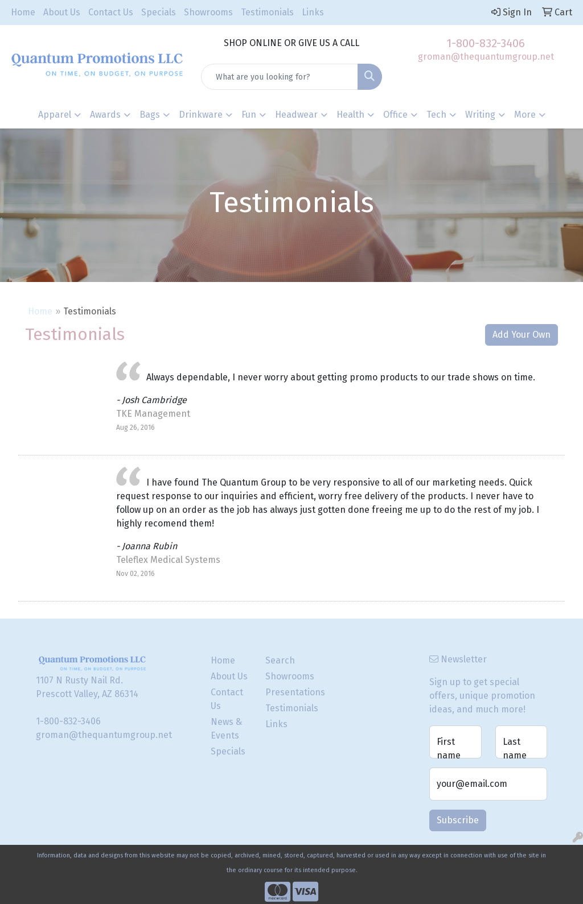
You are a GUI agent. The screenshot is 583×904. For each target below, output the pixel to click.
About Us (61, 12)
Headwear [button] (296, 114)
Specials (158, 12)
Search (280, 660)
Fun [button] (248, 114)
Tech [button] (436, 114)
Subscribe (458, 820)
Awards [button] (105, 114)
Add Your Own (521, 334)
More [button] (525, 114)
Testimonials (267, 12)
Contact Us (110, 12)
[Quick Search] (279, 77)
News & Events (226, 728)
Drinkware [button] (201, 114)
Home (23, 12)
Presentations (285, 692)
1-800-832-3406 (485, 43)
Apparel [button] (54, 114)
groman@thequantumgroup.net (486, 56)
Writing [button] (480, 114)
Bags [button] (149, 114)
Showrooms (208, 12)
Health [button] (350, 114)
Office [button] (395, 114)
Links (313, 12)
